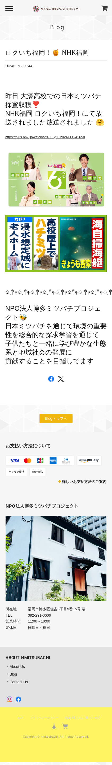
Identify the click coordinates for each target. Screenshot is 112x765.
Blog (13, 674)
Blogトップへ (56, 418)
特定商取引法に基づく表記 (82, 717)
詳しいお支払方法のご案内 (84, 481)
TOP (20, 717)
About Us (17, 666)
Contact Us (19, 682)
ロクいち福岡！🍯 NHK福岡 (47, 52)
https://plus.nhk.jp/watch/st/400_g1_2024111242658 (45, 137)
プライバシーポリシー (44, 717)
